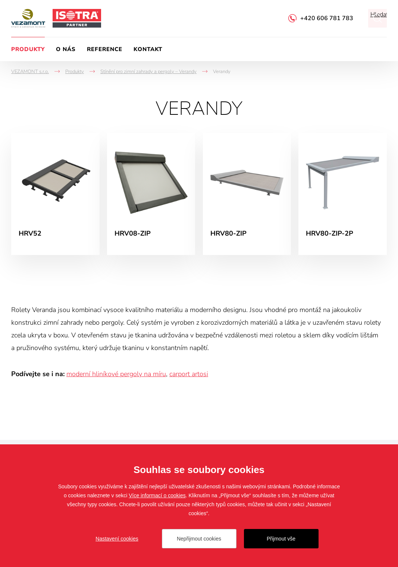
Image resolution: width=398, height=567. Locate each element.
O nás (66, 49)
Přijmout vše (281, 539)
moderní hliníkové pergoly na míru (116, 373)
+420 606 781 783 (326, 18)
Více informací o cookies (157, 495)
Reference (104, 49)
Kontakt (148, 49)
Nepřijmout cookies (199, 539)
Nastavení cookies (116, 539)
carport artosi (188, 373)
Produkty (28, 49)
